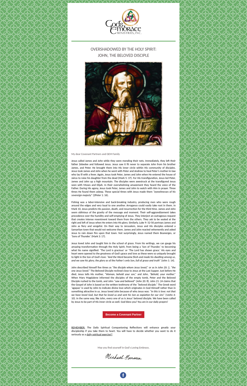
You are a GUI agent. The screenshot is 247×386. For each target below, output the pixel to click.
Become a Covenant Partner (124, 314)
